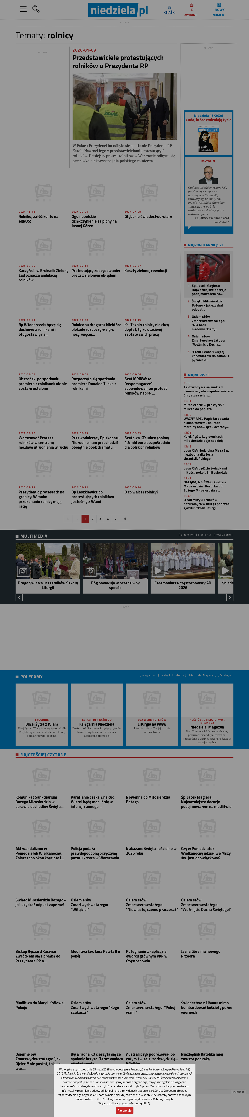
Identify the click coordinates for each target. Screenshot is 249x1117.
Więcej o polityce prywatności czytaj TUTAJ (124, 1103)
